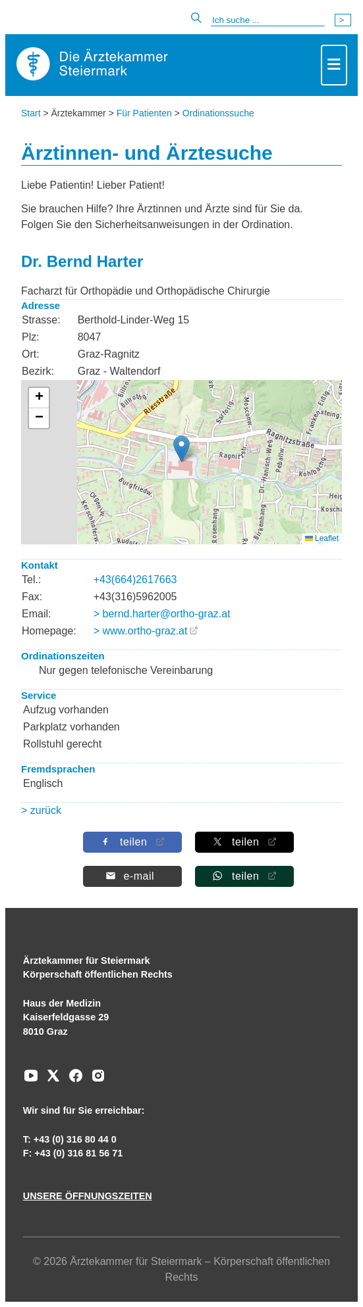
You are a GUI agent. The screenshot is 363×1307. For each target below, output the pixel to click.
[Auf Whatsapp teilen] (243, 876)
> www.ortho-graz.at (141, 630)
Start (31, 113)
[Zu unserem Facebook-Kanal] (72, 1080)
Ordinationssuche (218, 113)
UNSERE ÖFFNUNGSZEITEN (87, 1196)
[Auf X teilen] (243, 841)
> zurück (41, 810)
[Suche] (268, 20)
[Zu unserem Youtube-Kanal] (31, 1080)
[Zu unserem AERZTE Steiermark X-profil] (50, 1080)
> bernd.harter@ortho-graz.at (162, 613)
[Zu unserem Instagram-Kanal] (95, 1080)
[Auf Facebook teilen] (131, 841)
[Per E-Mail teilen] (131, 876)
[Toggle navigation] (334, 65)
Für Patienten (144, 113)
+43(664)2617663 (135, 579)
